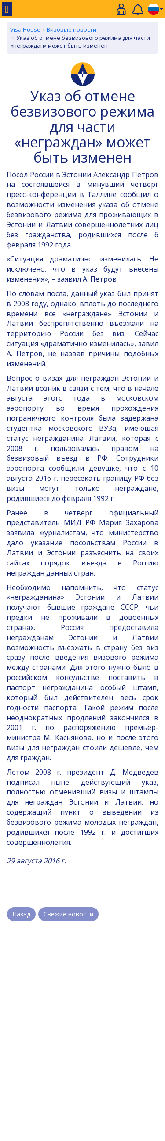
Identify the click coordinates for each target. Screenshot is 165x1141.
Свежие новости (68, 914)
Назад (21, 914)
